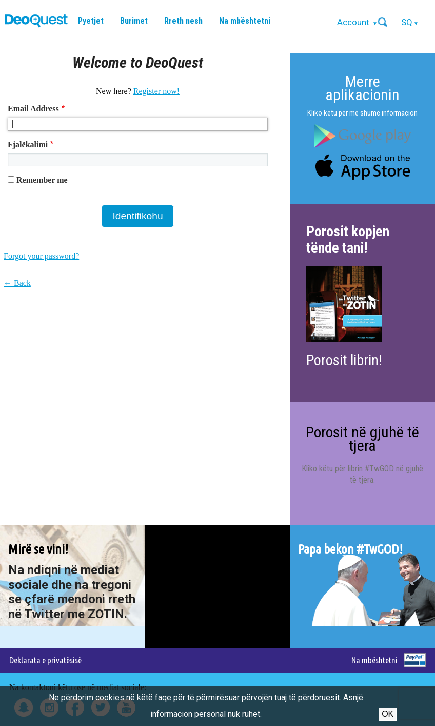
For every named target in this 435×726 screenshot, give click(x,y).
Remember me (42, 180)
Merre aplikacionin (362, 88)
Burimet (134, 21)
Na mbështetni (244, 21)
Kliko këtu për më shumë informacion (362, 113)
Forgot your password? (41, 256)
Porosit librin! (344, 360)
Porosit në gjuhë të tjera (362, 438)
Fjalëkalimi (28, 144)
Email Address (33, 108)
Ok (387, 714)
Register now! (156, 91)
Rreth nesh (183, 21)
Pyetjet (91, 21)
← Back (17, 283)
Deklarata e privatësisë (45, 660)
